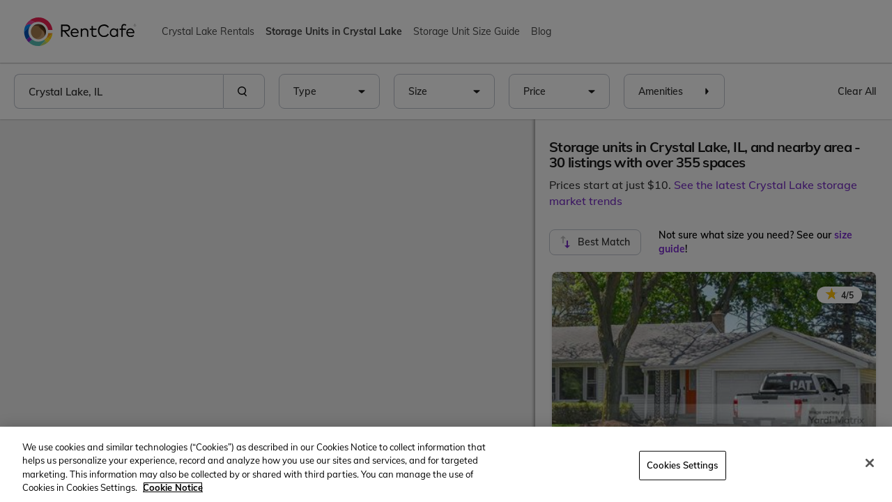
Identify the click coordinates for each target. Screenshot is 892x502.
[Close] (869, 463)
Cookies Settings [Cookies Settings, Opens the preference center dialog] (682, 465)
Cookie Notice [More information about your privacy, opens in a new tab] (173, 487)
